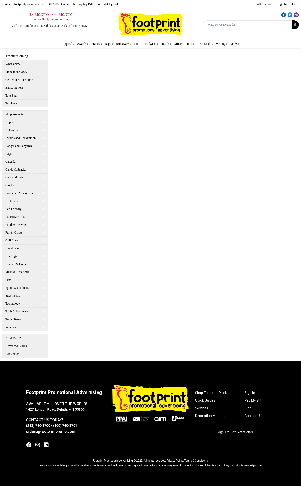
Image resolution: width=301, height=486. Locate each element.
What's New (12, 64)
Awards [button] (81, 43)
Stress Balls (12, 295)
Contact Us (68, 4)
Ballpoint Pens (14, 87)
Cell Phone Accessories (19, 79)
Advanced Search (16, 346)
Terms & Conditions (196, 460)
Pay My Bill (85, 4)
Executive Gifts (15, 216)
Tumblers (11, 103)
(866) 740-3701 (65, 426)
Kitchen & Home (15, 264)
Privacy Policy (175, 460)
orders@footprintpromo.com (21, 4)
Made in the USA (16, 71)
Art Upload (111, 4)
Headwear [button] (149, 43)
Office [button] (178, 43)
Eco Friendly (13, 209)
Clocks (9, 185)
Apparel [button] (67, 43)
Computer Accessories (19, 193)
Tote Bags (11, 95)
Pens (8, 279)
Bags (8, 153)
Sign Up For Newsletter (235, 432)
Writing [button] (220, 43)
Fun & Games (14, 232)
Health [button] (165, 43)
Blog (98, 4)
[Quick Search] (247, 24)
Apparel (10, 122)
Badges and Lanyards (18, 145)
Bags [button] (108, 43)
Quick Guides (205, 400)
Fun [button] (136, 43)
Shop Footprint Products (213, 393)
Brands (95, 43)
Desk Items (12, 201)
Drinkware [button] (122, 43)
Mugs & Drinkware (17, 272)
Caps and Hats (14, 177)
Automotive (12, 130)
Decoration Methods (210, 416)
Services (201, 408)
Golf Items (12, 240)
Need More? (13, 338)
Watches (10, 327)
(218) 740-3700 (38, 426)
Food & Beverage (16, 224)
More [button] (233, 43)
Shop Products (14, 114)
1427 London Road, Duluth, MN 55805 (55, 409)
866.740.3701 (62, 14)
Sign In (250, 393)
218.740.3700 (50, 4)
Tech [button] (190, 43)
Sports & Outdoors (17, 287)
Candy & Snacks (15, 169)
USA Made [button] (204, 43)
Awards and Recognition (20, 138)
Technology (12, 303)
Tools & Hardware (16, 311)
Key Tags (11, 256)
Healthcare (12, 248)
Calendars (11, 161)
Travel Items (13, 319)
